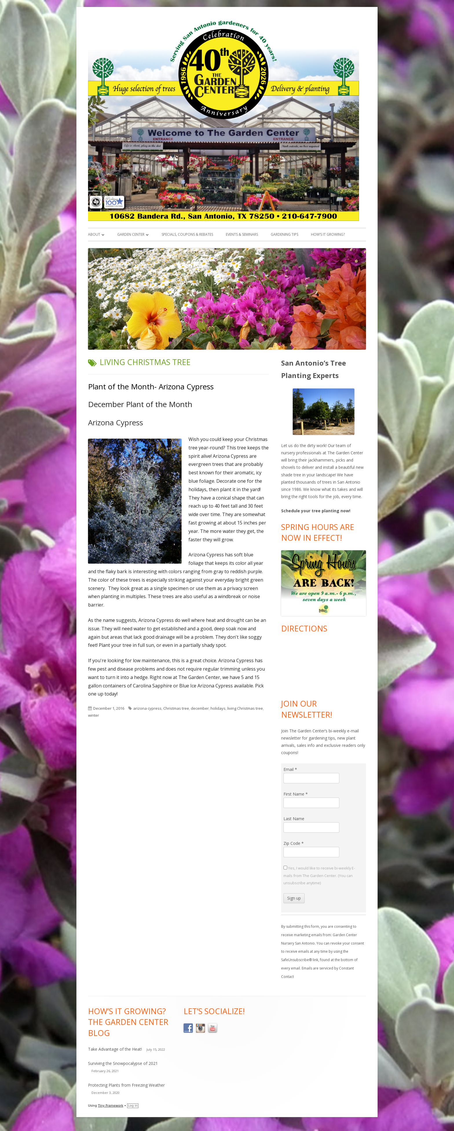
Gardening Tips (284, 234)
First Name (295, 794)
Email (290, 769)
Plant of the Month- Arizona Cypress (151, 386)
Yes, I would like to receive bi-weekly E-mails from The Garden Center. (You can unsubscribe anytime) (319, 875)
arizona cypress (147, 708)
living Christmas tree (245, 708)
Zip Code (293, 843)
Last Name (293, 818)
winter (93, 715)
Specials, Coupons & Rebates (187, 234)
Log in (133, 1106)
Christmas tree (176, 708)
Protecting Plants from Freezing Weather (126, 1085)
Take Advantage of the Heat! (115, 1049)
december (200, 708)
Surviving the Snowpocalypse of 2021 (123, 1063)
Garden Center (130, 234)
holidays (218, 708)
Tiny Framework (110, 1106)
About (94, 234)
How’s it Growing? (328, 234)
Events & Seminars (242, 234)
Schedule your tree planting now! (315, 510)
